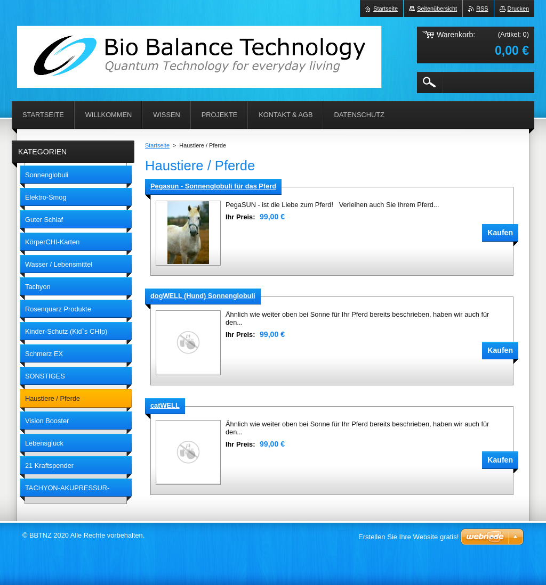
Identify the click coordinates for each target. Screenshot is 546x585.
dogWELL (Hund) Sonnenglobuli (202, 296)
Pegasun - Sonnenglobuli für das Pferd (213, 186)
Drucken (518, 8)
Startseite (157, 145)
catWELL (165, 405)
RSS (482, 8)
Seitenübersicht (437, 8)
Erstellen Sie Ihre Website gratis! (408, 537)
